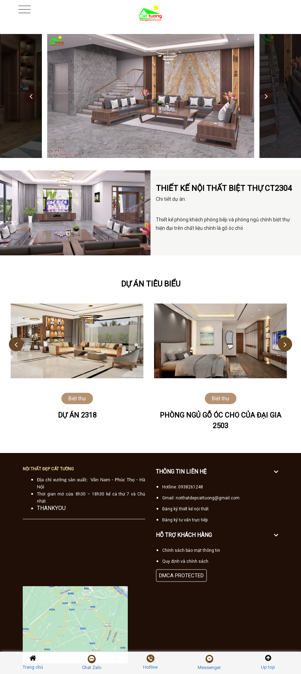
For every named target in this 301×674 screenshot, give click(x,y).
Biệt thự (77, 398)
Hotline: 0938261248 (182, 487)
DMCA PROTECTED (181, 575)
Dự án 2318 (77, 415)
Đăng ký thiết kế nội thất (185, 508)
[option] (150, 96)
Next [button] (266, 96)
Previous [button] (31, 96)
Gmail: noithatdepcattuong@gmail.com (201, 497)
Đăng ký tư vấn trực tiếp (185, 519)
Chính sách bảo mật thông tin (191, 550)
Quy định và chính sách (185, 561)
